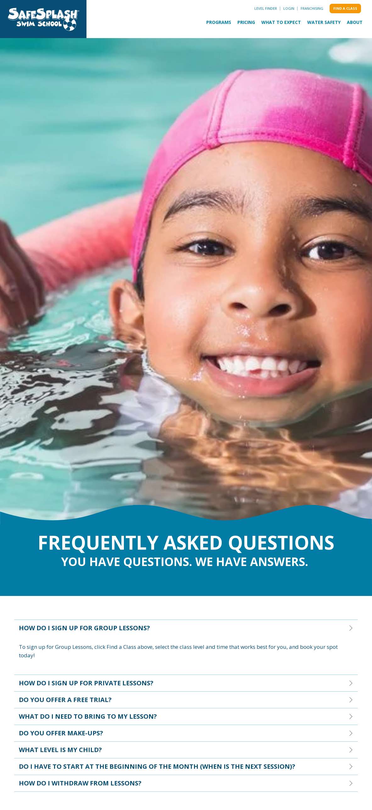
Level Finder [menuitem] (265, 8)
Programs (218, 22)
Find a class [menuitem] (345, 8)
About (355, 22)
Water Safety (324, 22)
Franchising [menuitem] (312, 8)
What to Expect (281, 22)
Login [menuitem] (288, 8)
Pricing (246, 22)
